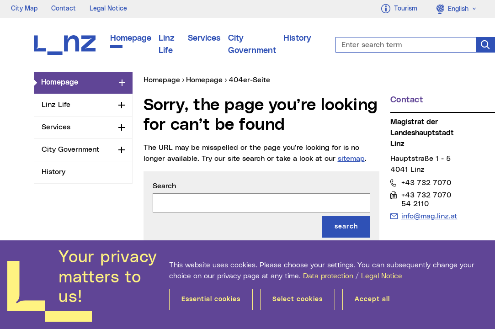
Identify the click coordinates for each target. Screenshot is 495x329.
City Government (252, 44)
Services (204, 38)
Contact (63, 8)
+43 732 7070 (426, 182)
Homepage (130, 38)
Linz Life (167, 44)
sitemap (351, 158)
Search (164, 186)
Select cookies (297, 299)
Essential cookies (210, 299)
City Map (24, 8)
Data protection (328, 276)
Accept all (372, 299)
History (297, 38)
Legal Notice (381, 276)
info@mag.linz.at (429, 216)
